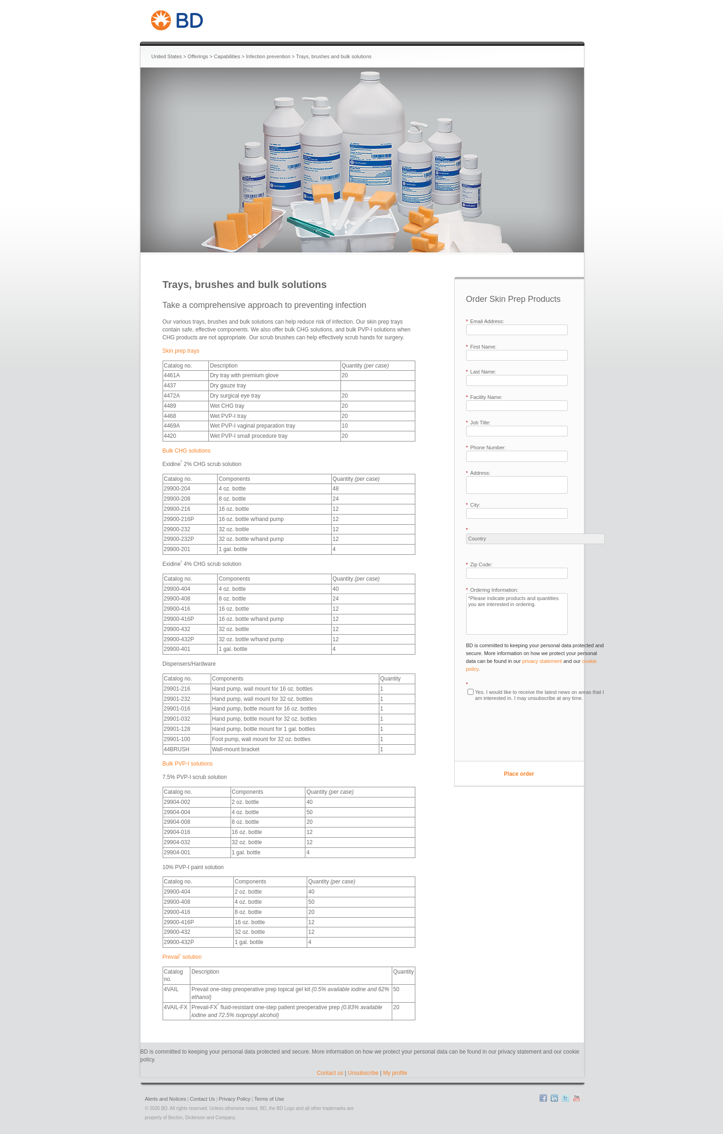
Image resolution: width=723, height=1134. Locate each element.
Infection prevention (268, 56)
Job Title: (478, 423)
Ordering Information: (492, 590)
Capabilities (227, 56)
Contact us (330, 1073)
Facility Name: (484, 397)
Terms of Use (269, 1099)
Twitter (565, 1098)
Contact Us (202, 1099)
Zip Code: (479, 565)
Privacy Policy (234, 1099)
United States (167, 56)
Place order (519, 774)
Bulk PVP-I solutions (188, 763)
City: (473, 505)
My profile (395, 1073)
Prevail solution (182, 957)
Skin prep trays (181, 351)
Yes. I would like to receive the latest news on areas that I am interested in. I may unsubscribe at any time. (539, 695)
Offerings (198, 56)
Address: (478, 473)
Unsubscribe (363, 1073)
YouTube (576, 1098)
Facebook (543, 1098)
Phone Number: (486, 448)
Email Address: (485, 322)
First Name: (481, 347)
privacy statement (542, 661)
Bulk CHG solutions (187, 450)
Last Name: (481, 372)
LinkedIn (554, 1098)
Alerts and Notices (165, 1099)
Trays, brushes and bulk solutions (333, 56)
